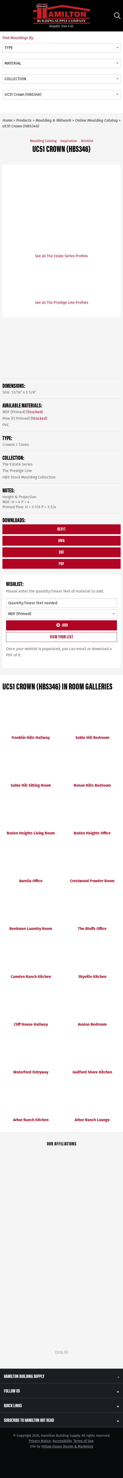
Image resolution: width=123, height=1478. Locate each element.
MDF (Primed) (22, 412)
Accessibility (62, 1441)
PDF (61, 563)
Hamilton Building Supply (24, 1375)
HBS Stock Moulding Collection (29, 477)
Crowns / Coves (15, 444)
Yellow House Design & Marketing (67, 1446)
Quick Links (13, 1405)
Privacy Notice (40, 1441)
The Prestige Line (17, 470)
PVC (5, 425)
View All (61, 1352)
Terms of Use (83, 1441)
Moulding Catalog (43, 141)
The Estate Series (17, 464)
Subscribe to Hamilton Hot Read (29, 1419)
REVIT (61, 529)
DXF (61, 552)
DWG (61, 540)
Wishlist (87, 141)
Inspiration (68, 141)
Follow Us (12, 1390)
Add (61, 625)
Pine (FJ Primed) (24, 418)
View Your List (61, 637)
